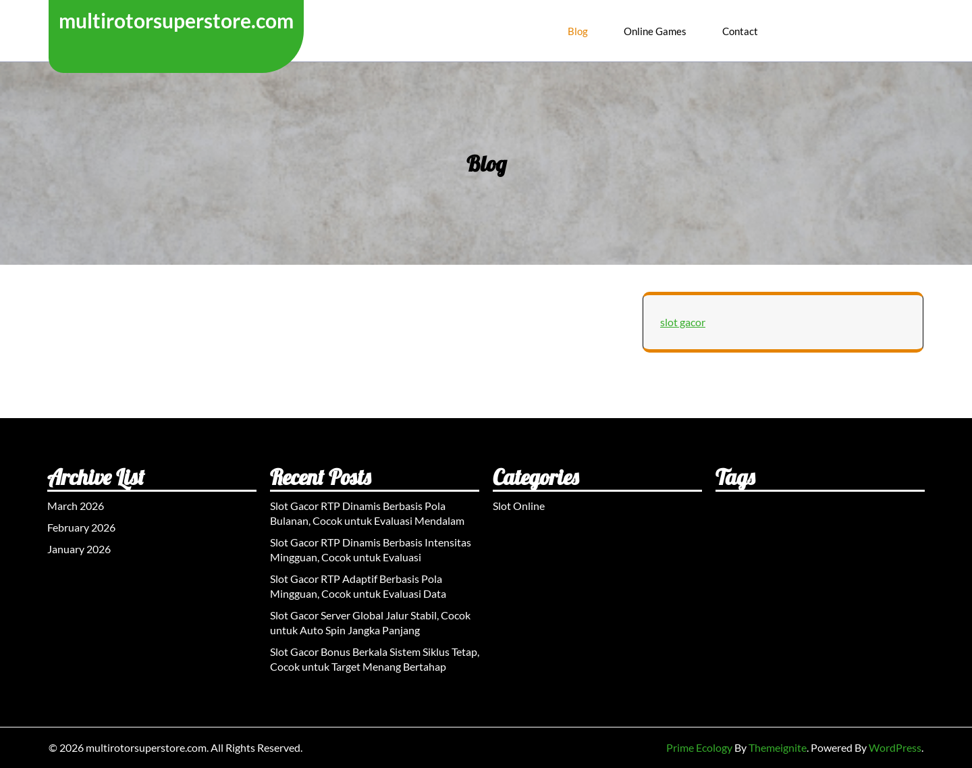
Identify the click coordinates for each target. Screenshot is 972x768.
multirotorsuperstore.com (176, 20)
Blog (578, 31)
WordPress (895, 747)
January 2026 (79, 548)
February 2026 (81, 527)
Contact (740, 31)
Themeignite (778, 747)
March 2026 (75, 505)
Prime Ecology (699, 747)
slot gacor (682, 321)
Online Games (655, 31)
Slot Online (519, 505)
